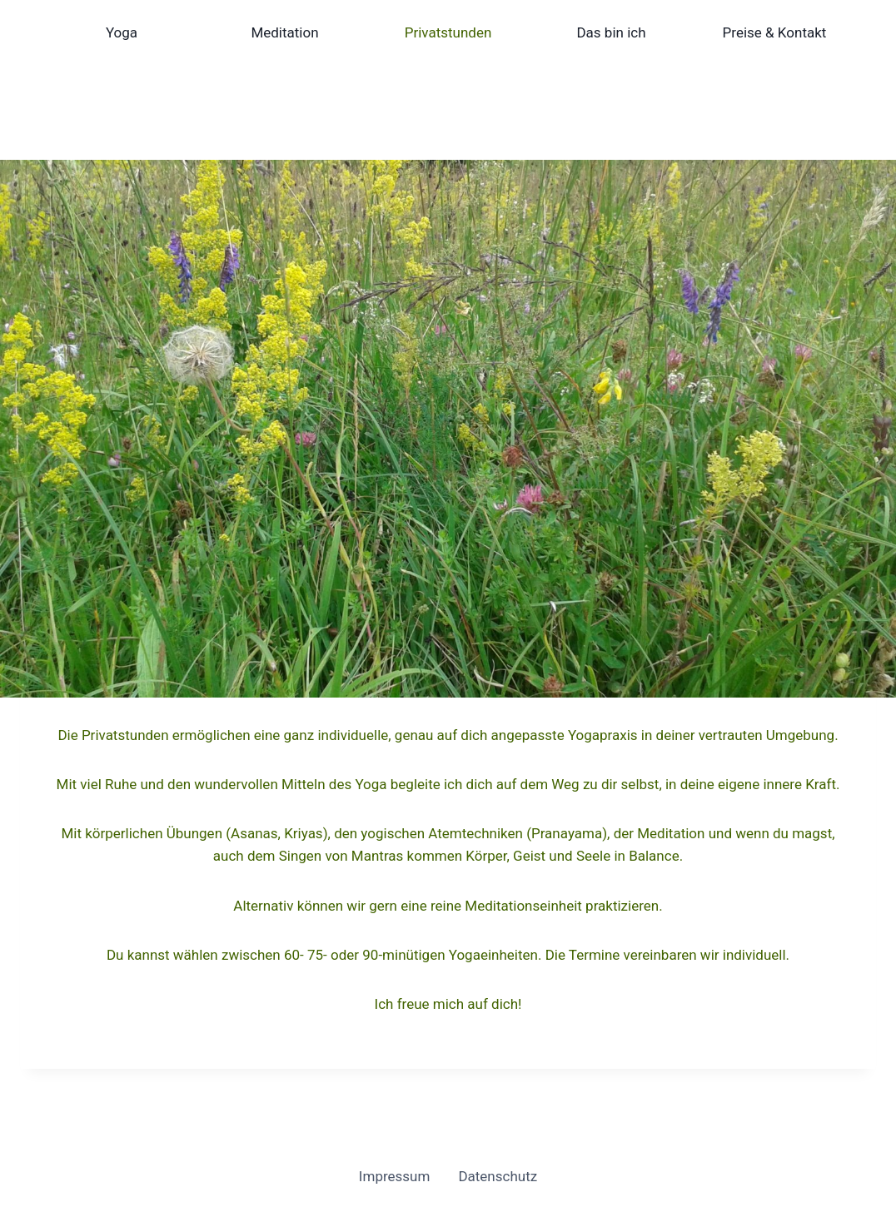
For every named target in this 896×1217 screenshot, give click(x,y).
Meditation (284, 32)
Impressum (395, 1176)
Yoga (121, 32)
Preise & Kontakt (775, 32)
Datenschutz (497, 1176)
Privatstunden (448, 32)
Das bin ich (610, 32)
